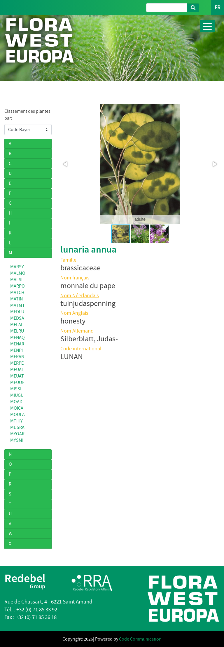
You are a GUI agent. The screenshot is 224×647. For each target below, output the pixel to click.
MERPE (17, 363)
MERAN (17, 357)
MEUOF (17, 382)
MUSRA (17, 427)
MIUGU (17, 395)
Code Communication (140, 639)
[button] (65, 164)
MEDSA (17, 318)
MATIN (16, 299)
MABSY (17, 267)
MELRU (17, 331)
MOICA (16, 408)
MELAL (16, 325)
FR (217, 7)
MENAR (17, 344)
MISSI (15, 389)
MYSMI (16, 440)
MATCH (17, 292)
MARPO (17, 286)
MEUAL (17, 370)
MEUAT (17, 376)
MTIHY (16, 421)
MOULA (17, 415)
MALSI (16, 280)
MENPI (16, 350)
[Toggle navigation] (207, 26)
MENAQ (17, 337)
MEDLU (17, 312)
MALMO (17, 273)
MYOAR (17, 434)
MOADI (17, 402)
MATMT (17, 305)
